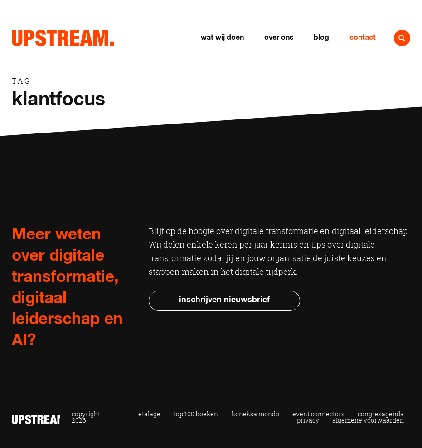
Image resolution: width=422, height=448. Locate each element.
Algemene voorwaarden (368, 421)
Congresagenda (381, 414)
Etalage (149, 414)
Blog (321, 37)
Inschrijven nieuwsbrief (224, 300)
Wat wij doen (222, 37)
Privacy (308, 421)
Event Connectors (318, 414)
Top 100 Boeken (196, 414)
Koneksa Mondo (255, 414)
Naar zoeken (402, 38)
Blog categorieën (381, 177)
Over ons (279, 37)
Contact (362, 37)
